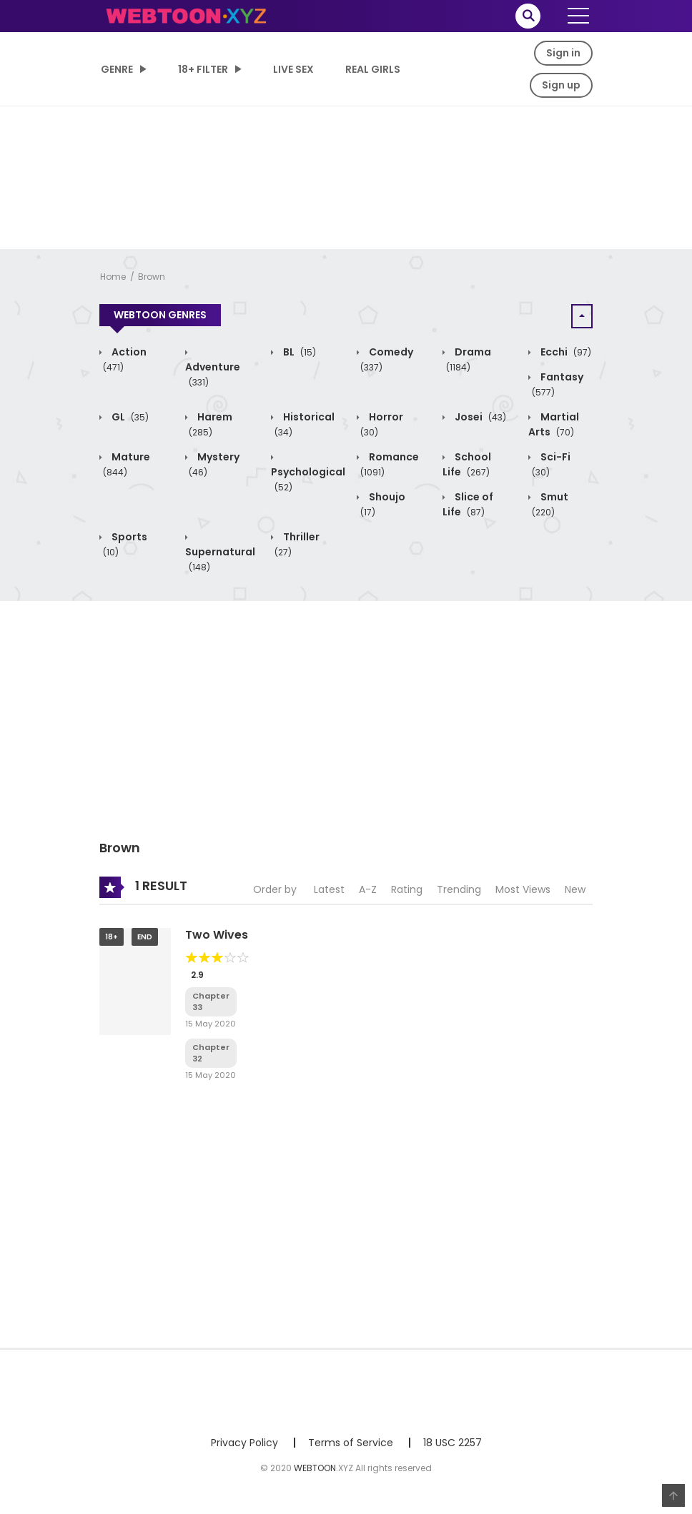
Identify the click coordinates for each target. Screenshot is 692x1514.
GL (129, 417)
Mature (126, 464)
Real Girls (372, 69)
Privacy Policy (244, 1442)
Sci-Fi (551, 464)
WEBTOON (315, 1468)
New (575, 889)
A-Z (368, 889)
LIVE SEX (293, 69)
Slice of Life (468, 504)
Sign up (561, 85)
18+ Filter (203, 69)
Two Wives (216, 935)
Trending (459, 889)
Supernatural (220, 559)
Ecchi (564, 352)
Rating (406, 889)
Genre (117, 69)
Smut (550, 504)
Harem (210, 424)
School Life (467, 464)
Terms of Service (350, 1442)
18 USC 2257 (452, 1442)
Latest (329, 889)
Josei (479, 417)
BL (298, 352)
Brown (151, 277)
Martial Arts (553, 424)
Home (113, 277)
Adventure (212, 374)
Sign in (563, 53)
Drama (468, 359)
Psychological (308, 479)
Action (125, 359)
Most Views (522, 889)
